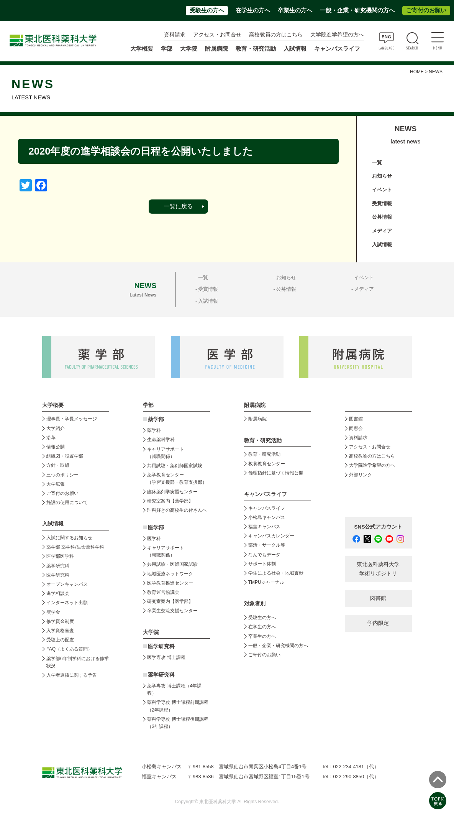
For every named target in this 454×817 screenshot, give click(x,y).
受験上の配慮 (60, 639)
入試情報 (382, 244)
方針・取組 (57, 465)
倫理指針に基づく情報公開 (275, 473)
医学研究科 (57, 575)
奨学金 (53, 612)
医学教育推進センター (170, 583)
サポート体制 (262, 564)
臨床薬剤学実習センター (172, 491)
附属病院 (216, 49)
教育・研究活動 (264, 454)
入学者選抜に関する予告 (71, 675)
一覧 (377, 162)
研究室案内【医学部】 (170, 601)
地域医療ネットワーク (170, 574)
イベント (382, 190)
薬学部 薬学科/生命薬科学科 (75, 547)
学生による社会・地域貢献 (275, 573)
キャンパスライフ (266, 508)
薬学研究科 (57, 565)
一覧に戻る (178, 206)
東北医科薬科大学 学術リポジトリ (378, 569)
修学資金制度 (60, 621)
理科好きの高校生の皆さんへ (177, 510)
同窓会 (356, 428)
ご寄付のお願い (426, 10)
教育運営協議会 (163, 592)
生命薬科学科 (161, 439)
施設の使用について (67, 502)
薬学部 (156, 419)
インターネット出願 (67, 602)
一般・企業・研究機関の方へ (357, 10)
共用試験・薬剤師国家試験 (174, 465)
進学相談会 (57, 593)
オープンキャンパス (67, 584)
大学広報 (55, 484)
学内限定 (378, 623)
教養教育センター (266, 463)
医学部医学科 (60, 556)
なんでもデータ (264, 554)
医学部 (156, 527)
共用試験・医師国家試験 (172, 564)
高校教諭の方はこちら (372, 456)
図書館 (356, 419)
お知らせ (382, 176)
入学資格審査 (60, 630)
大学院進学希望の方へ (337, 35)
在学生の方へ (253, 10)
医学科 (154, 538)
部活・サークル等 (266, 545)
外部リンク (360, 475)
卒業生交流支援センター (172, 610)
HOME (417, 71)
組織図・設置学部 (64, 456)
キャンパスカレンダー (271, 536)
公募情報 (382, 217)
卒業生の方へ (295, 10)
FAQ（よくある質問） (69, 649)
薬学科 (154, 430)
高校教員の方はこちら (276, 35)
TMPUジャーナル (266, 582)
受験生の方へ (207, 10)
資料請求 (174, 35)
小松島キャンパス (266, 517)
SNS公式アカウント (378, 527)
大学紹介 (55, 428)
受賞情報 (382, 203)
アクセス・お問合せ (217, 35)
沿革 (51, 437)
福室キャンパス (264, 526)
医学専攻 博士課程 (166, 657)
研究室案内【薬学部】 (170, 501)
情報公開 (55, 447)
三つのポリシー (62, 475)
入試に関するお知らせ (69, 537)
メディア (382, 231)
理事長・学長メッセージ (71, 419)
